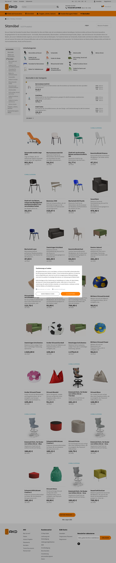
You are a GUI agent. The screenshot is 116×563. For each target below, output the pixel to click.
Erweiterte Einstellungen (58, 289)
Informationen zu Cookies (43, 289)
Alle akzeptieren (70, 294)
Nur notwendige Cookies (47, 294)
